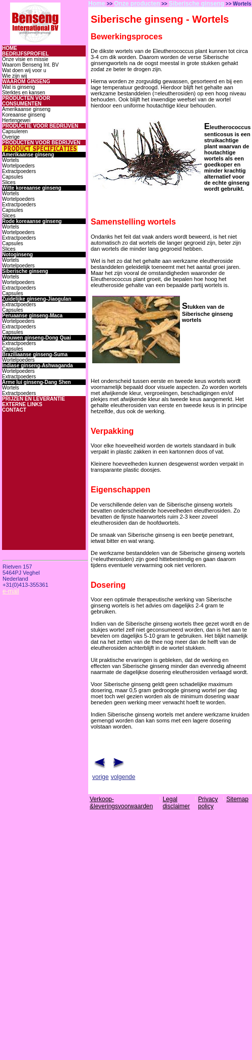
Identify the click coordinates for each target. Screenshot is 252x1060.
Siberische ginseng (196, 3)
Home (97, 3)
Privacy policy (208, 803)
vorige (100, 776)
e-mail (11, 591)
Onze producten (137, 3)
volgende (123, 776)
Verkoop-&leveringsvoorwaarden (121, 803)
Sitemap (237, 799)
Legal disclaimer (176, 803)
